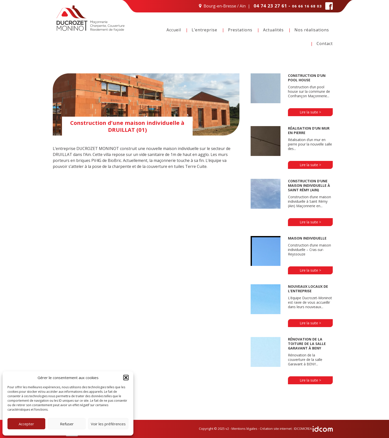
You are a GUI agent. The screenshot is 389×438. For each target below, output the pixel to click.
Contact (325, 43)
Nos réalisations (311, 30)
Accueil (174, 30)
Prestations (240, 30)
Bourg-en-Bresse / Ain (225, 6)
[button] (125, 377)
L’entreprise (204, 30)
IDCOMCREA (313, 428)
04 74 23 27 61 (270, 6)
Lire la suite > (310, 112)
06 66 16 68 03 (307, 5)
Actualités (273, 30)
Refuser (67, 423)
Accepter (26, 423)
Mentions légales (244, 428)
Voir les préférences (108, 423)
